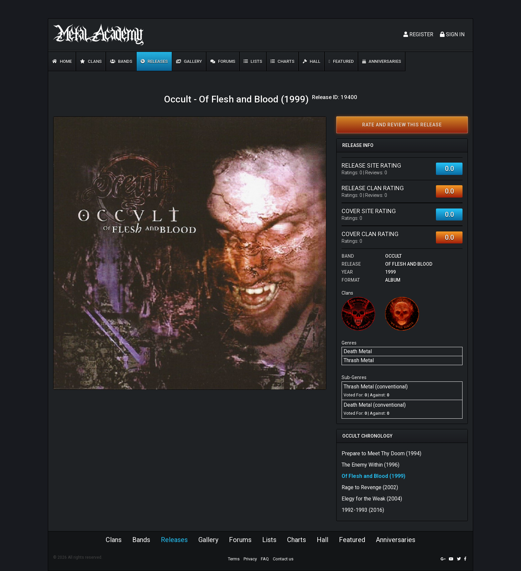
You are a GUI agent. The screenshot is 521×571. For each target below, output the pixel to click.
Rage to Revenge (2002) (370, 487)
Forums (222, 61)
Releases (154, 61)
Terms (234, 558)
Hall (311, 61)
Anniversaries (381, 61)
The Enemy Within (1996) (370, 465)
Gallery (189, 61)
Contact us (283, 558)
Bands (121, 61)
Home (62, 61)
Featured (341, 61)
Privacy (250, 558)
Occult (393, 256)
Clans (91, 61)
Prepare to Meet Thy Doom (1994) (381, 453)
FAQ (265, 558)
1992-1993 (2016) (363, 510)
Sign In (452, 34)
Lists (253, 61)
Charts (282, 61)
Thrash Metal (359, 360)
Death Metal (358, 351)
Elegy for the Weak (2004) (372, 499)
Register (418, 34)
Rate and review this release (402, 124)
